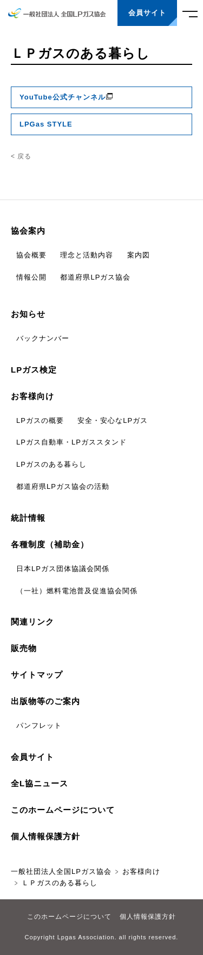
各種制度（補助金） (50, 544)
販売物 (24, 648)
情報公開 (31, 277)
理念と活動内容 (86, 255)
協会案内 (28, 230)
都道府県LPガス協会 (95, 277)
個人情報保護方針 (45, 836)
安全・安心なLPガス (112, 420)
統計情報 (28, 517)
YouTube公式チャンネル (66, 97)
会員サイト (32, 756)
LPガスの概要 (40, 420)
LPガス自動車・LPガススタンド (71, 442)
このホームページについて (63, 809)
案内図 (138, 255)
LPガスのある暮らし (51, 464)
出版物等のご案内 (45, 701)
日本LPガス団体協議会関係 (62, 569)
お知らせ (28, 314)
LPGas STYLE (46, 124)
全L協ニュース (39, 783)
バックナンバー (42, 338)
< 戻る (21, 156)
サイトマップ (37, 674)
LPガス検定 (34, 369)
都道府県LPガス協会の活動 (62, 486)
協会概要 (31, 255)
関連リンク (32, 621)
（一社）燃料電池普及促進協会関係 (76, 591)
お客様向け (32, 396)
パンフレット (39, 725)
